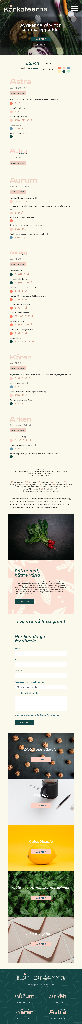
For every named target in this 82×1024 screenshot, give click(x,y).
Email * (18, 659)
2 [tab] (41, 44)
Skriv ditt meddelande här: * (28, 693)
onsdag (35, 68)
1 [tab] (37, 44)
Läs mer (41, 39)
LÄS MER (24, 602)
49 (51, 64)
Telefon (18, 671)
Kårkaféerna (25, 8)
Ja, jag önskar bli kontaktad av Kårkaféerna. (38, 715)
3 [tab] (44, 44)
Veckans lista (17, 93)
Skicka (24, 722)
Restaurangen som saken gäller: (30, 682)
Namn (17, 648)
